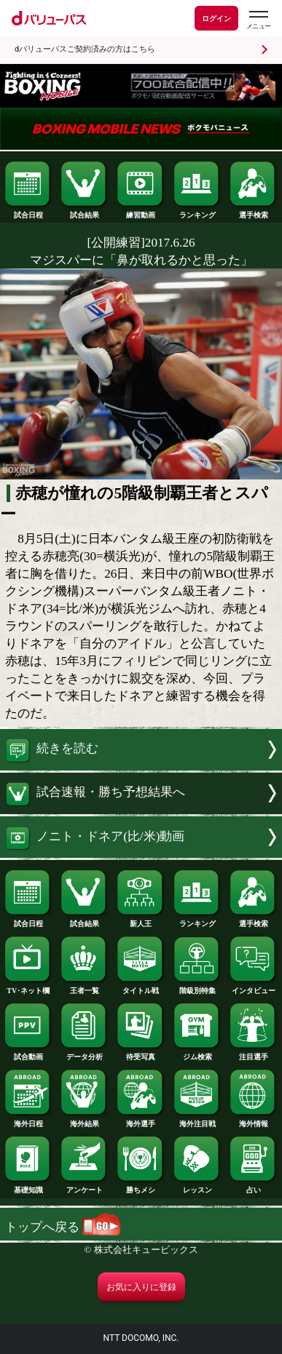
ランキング (197, 211)
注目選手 (253, 1053)
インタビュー (253, 987)
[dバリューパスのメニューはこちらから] (258, 20)
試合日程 (28, 211)
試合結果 (84, 211)
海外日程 (28, 1120)
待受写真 (140, 1053)
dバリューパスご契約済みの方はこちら (85, 49)
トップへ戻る (62, 1227)
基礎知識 (28, 1186)
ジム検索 (197, 1053)
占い (253, 1186)
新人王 (140, 920)
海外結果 (84, 1120)
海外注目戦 (197, 1120)
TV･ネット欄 (28, 987)
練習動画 (140, 211)
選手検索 (253, 211)
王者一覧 (84, 987)
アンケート (84, 1186)
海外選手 (140, 1120)
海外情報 (253, 1120)
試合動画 (28, 1053)
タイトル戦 (140, 987)
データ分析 (84, 1053)
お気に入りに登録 (141, 1287)
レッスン (197, 1186)
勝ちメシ (140, 1186)
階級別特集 (197, 987)
